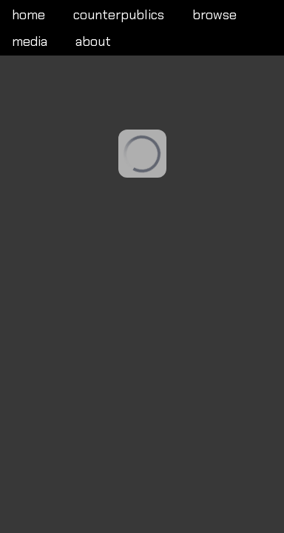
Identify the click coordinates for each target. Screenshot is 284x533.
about (93, 41)
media (29, 41)
